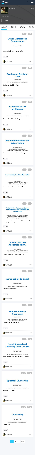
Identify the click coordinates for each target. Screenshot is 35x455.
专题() (13, 27)
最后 (22, 441)
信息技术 (5, 56)
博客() (31, 27)
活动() (22, 27)
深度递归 (9, 61)
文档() (4, 27)
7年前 (30, 61)
